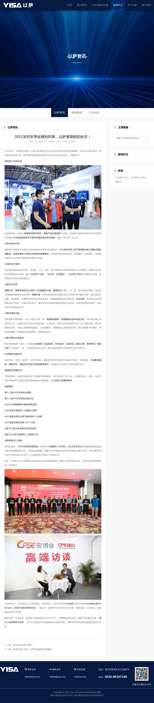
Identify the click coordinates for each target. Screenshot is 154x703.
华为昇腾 (134, 178)
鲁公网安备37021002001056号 (88, 695)
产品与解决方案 (99, 5)
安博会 (72, 141)
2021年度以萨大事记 (22, 645)
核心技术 (82, 5)
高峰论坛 (118, 182)
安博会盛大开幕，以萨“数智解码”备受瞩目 (32, 649)
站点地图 (96, 692)
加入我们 (147, 5)
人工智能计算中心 (122, 178)
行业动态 (94, 112)
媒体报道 (77, 112)
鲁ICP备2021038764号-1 (62, 695)
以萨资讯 (59, 112)
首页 (69, 5)
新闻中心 (118, 5)
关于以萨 (132, 5)
